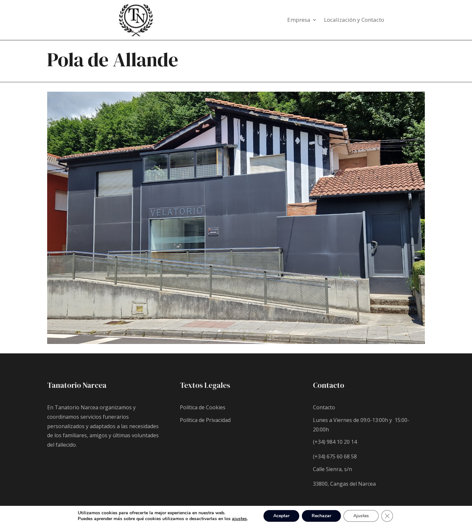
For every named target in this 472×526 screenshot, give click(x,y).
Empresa (298, 20)
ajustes (239, 519)
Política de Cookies (202, 407)
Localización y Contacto (354, 20)
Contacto (324, 407)
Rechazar (321, 516)
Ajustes (361, 516)
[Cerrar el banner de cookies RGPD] (387, 516)
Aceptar (281, 516)
